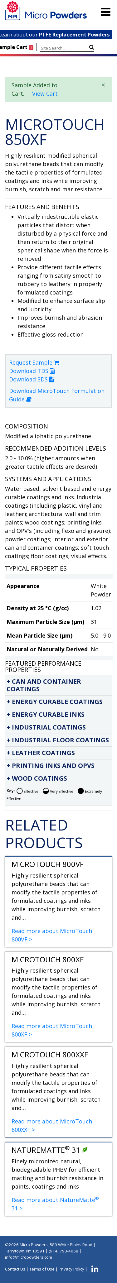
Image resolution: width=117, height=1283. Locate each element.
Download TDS (32, 371)
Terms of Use (42, 1269)
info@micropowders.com (28, 1257)
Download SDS (31, 379)
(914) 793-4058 (63, 1251)
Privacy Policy (71, 1269)
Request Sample (34, 362)
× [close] (103, 84)
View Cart (45, 93)
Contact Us (15, 1269)
